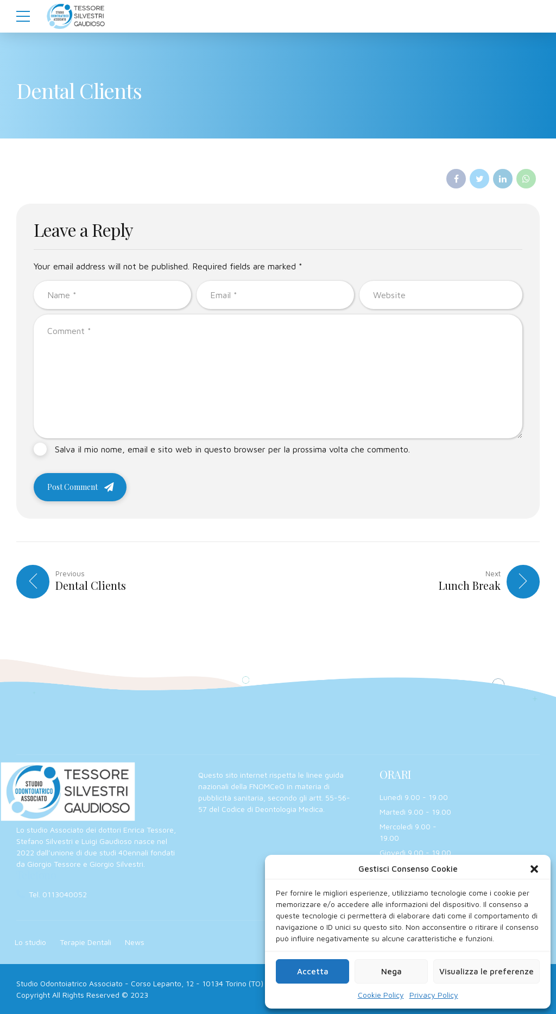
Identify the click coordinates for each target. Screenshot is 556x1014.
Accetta (312, 971)
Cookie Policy (381, 994)
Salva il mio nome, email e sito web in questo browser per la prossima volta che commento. (232, 449)
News (134, 942)
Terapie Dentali (85, 942)
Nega (391, 971)
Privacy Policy (433, 994)
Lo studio (30, 942)
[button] (534, 869)
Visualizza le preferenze (486, 971)
